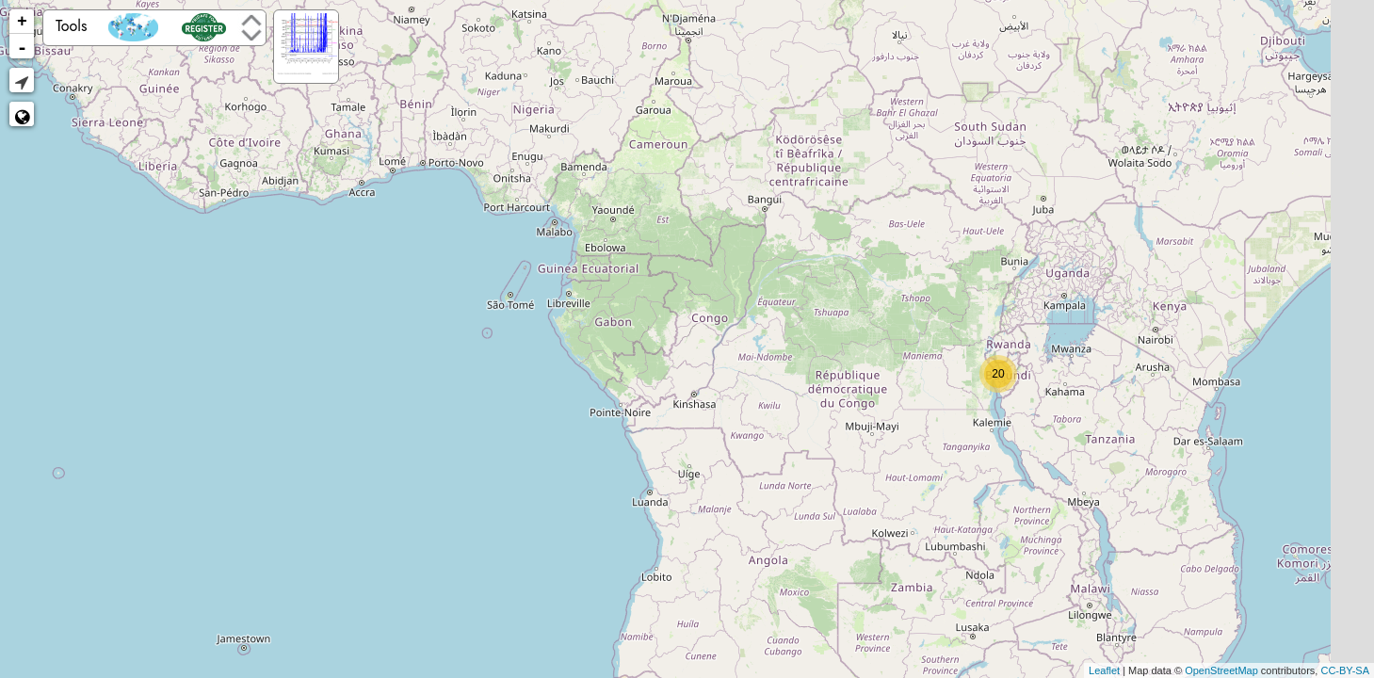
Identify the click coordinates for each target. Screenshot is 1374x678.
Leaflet (1104, 670)
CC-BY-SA (1344, 670)
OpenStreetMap (1221, 670)
